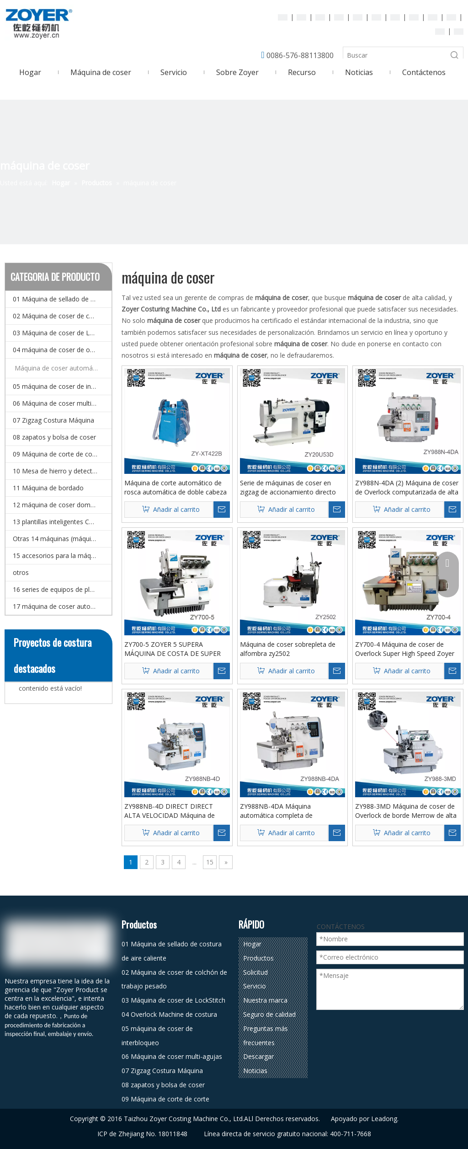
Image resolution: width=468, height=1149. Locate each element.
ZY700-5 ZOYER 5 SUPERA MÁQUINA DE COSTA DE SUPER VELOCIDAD (172, 649)
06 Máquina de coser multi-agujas (62, 403)
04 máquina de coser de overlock (62, 349)
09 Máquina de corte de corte (57, 454)
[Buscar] (395, 55)
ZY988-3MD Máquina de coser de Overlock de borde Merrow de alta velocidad (406, 811)
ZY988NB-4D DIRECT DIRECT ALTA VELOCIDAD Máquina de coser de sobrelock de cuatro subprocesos (169, 811)
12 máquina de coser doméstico (60, 504)
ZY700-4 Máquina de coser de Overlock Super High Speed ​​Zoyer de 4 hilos (404, 649)
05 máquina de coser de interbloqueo (62, 386)
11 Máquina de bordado (48, 487)
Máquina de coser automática (59, 368)
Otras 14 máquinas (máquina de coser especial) (62, 538)
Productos (258, 958)
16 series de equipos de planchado (62, 589)
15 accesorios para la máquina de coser (62, 555)
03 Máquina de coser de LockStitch (62, 332)
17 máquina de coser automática (62, 606)
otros (21, 572)
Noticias (255, 1070)
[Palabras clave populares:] (455, 55)
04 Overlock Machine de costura (169, 1014)
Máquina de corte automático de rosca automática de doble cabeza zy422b (175, 487)
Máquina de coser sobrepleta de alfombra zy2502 (287, 649)
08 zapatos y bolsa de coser (54, 437)
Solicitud (255, 972)
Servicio (254, 986)
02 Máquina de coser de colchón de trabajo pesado (62, 315)
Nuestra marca (265, 1000)
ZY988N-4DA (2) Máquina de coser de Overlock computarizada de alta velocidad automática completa (406, 487)
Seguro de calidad (269, 1014)
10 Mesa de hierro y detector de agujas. (62, 471)
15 (209, 862)
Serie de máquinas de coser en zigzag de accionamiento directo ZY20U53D (288, 487)
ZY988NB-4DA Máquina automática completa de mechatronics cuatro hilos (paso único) (287, 811)
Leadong (384, 1118)
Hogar (252, 944)
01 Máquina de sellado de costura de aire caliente (62, 299)
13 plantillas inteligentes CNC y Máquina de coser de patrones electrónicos (62, 521)
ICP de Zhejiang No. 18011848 (142, 1133)
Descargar (258, 1056)
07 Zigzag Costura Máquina (53, 420)
